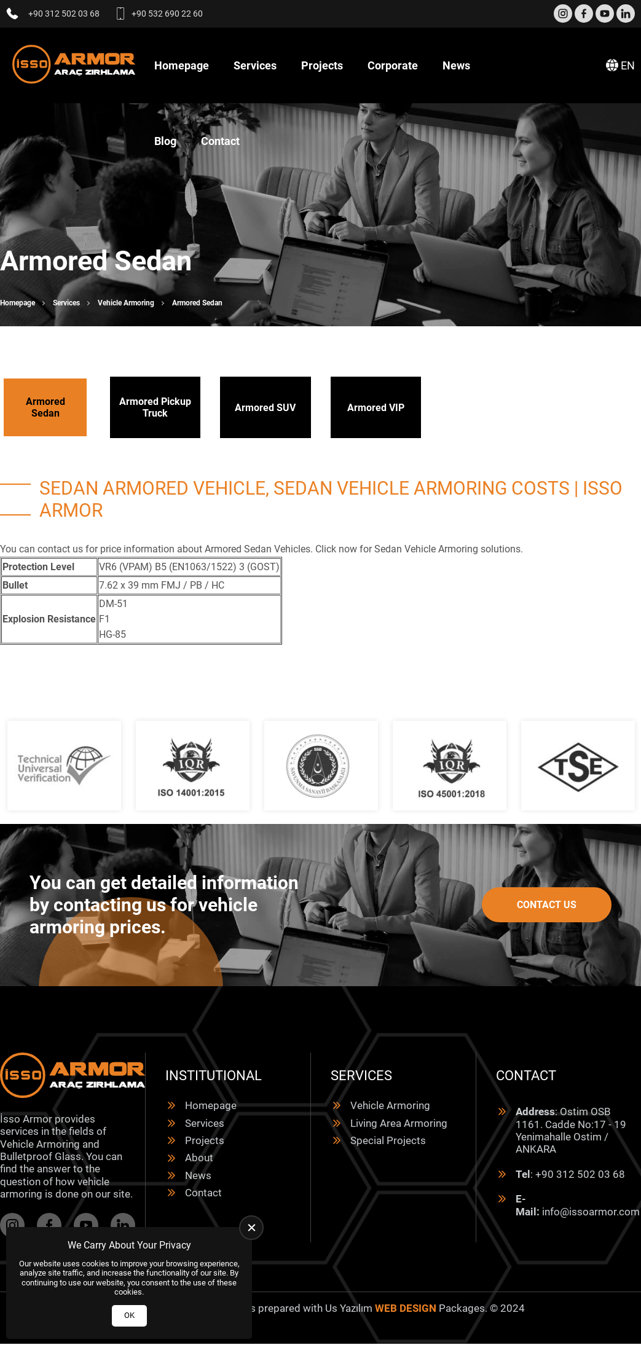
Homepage (181, 65)
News (456, 65)
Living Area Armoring (398, 1123)
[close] (251, 1227)
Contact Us (546, 905)
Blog (165, 141)
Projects (322, 65)
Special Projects (388, 1140)
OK (129, 1315)
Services (255, 65)
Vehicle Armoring (126, 303)
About (199, 1157)
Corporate (393, 65)
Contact (220, 141)
